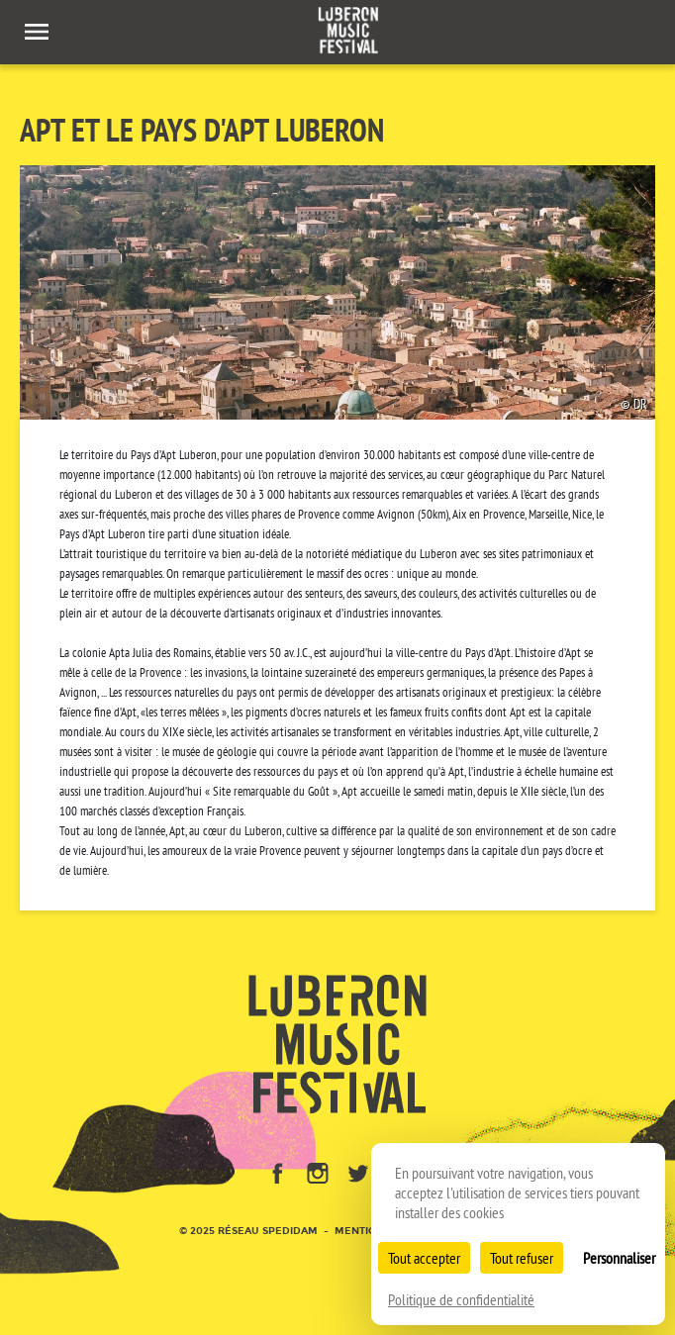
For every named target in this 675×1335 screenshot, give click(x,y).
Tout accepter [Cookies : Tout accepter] (424, 1258)
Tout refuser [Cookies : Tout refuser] (521, 1258)
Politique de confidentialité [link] (461, 1299)
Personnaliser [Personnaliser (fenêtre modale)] (619, 1258)
